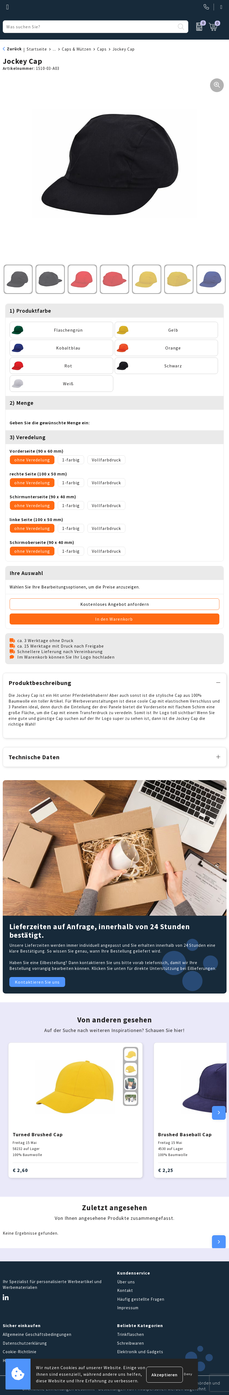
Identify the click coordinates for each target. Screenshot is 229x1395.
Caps (102, 49)
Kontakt (125, 1289)
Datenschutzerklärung (25, 1342)
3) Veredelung (28, 437)
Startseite (37, 49)
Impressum (128, 1306)
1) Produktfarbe (30, 310)
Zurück (14, 48)
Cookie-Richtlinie (20, 1350)
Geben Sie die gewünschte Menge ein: (50, 422)
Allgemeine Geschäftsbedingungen (37, 1333)
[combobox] (89, 27)
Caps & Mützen (76, 49)
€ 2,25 (165, 1169)
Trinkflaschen (130, 1333)
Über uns (126, 1280)
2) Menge (22, 402)
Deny (188, 1374)
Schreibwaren (130, 1342)
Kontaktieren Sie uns (37, 981)
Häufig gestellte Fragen (140, 1298)
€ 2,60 (20, 1169)
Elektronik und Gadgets (140, 1350)
